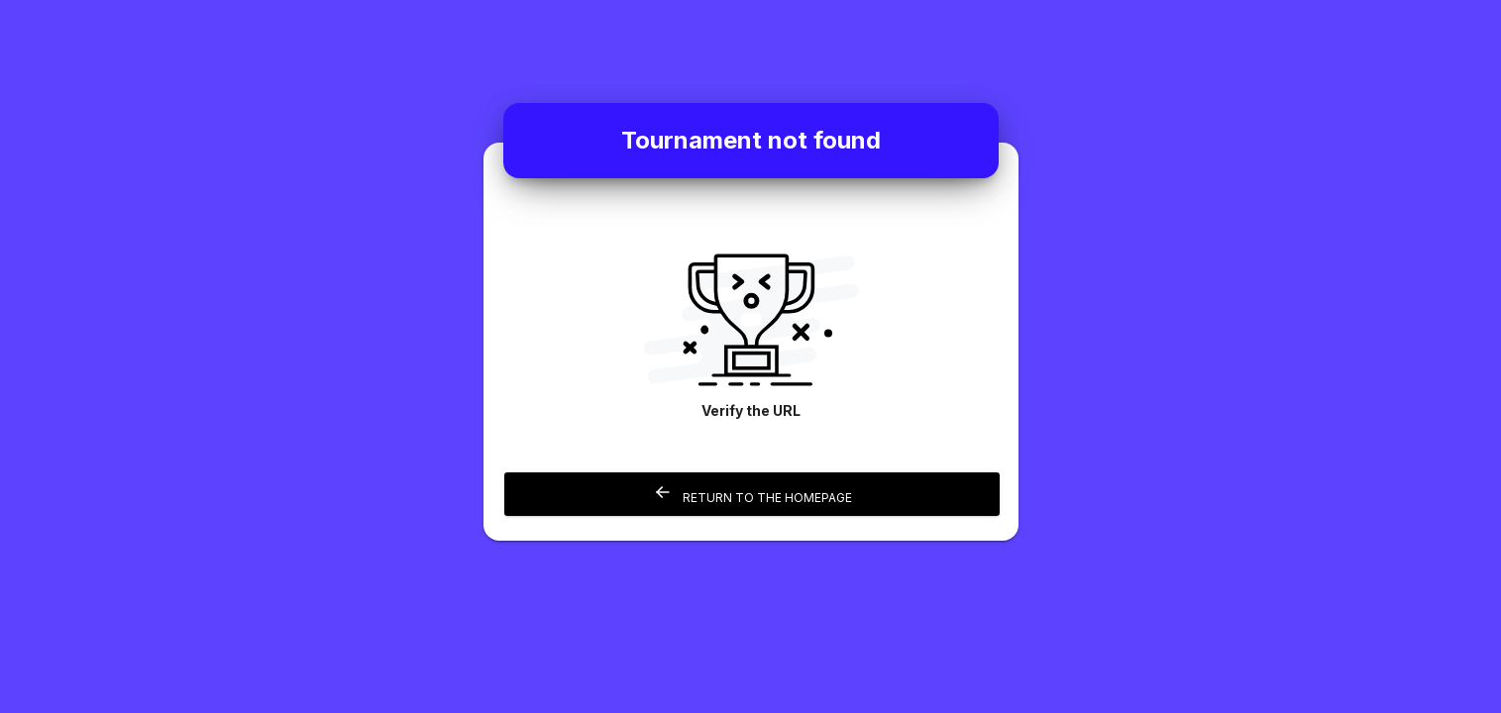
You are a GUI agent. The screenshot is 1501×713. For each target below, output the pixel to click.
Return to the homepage (751, 493)
